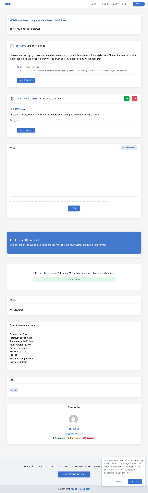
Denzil (19, 67)
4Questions (59, 438)
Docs (94, 4)
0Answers (74, 438)
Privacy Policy (114, 470)
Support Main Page (41, 20)
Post (74, 208)
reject (119, 481)
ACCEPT (135, 481)
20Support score (74, 434)
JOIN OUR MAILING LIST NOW (74, 474)
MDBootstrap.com (80, 489)
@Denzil (17, 114)
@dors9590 (18, 109)
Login (138, 4)
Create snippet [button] (129, 148)
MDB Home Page (19, 20)
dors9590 (21, 45)
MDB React (61, 20)
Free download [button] (74, 279)
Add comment (26, 80)
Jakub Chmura (23, 98)
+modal (14, 390)
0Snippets (88, 438)
